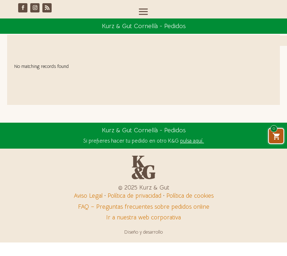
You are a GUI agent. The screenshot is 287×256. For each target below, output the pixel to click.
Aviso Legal (88, 195)
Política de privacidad (134, 195)
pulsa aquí (191, 140)
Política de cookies (190, 195)
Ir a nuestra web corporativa (143, 217)
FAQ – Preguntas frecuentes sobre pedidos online (143, 206)
